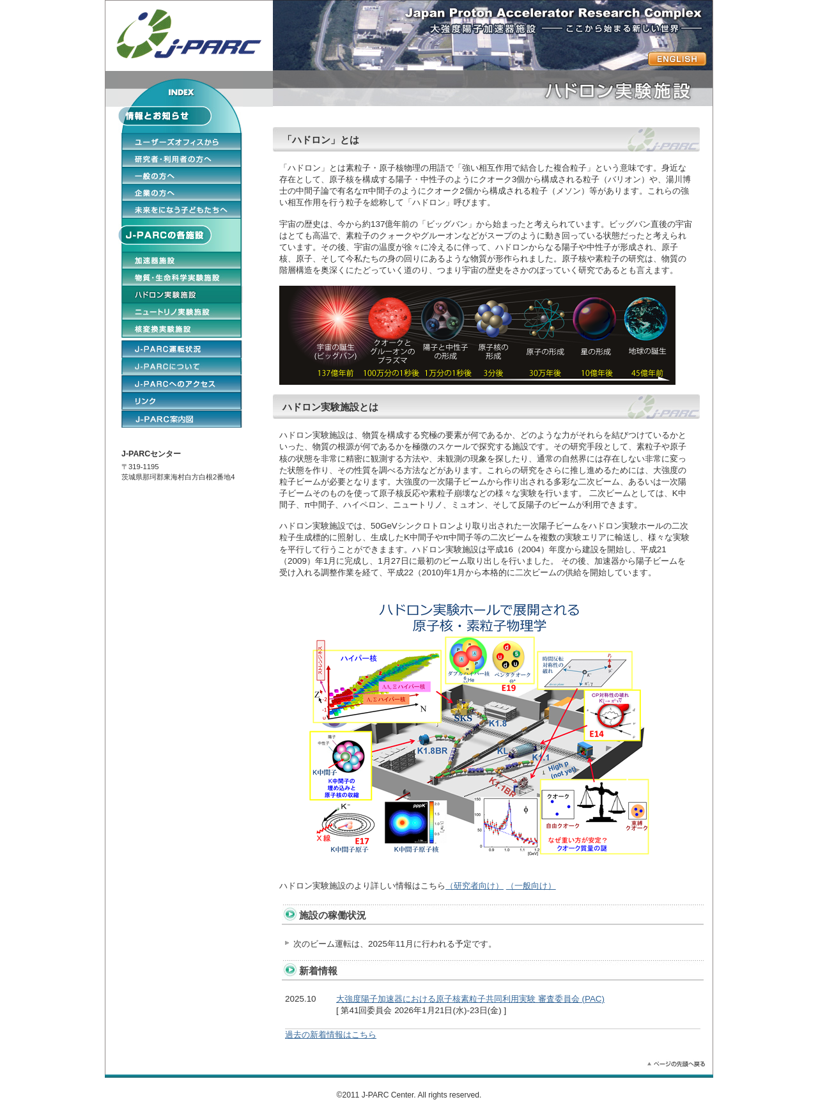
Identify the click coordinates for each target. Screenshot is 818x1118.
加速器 (182, 260)
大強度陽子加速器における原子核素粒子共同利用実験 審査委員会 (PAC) (470, 999)
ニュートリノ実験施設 (182, 311)
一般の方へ (182, 175)
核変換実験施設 (182, 328)
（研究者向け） (474, 885)
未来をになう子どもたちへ (182, 209)
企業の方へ (182, 192)
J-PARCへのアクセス (182, 383)
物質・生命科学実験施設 (182, 277)
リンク (182, 400)
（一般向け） (531, 885)
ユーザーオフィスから (182, 141)
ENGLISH (182, 418)
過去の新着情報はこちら (330, 1034)
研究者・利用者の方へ (182, 158)
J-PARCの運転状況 (182, 348)
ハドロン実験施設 (182, 294)
